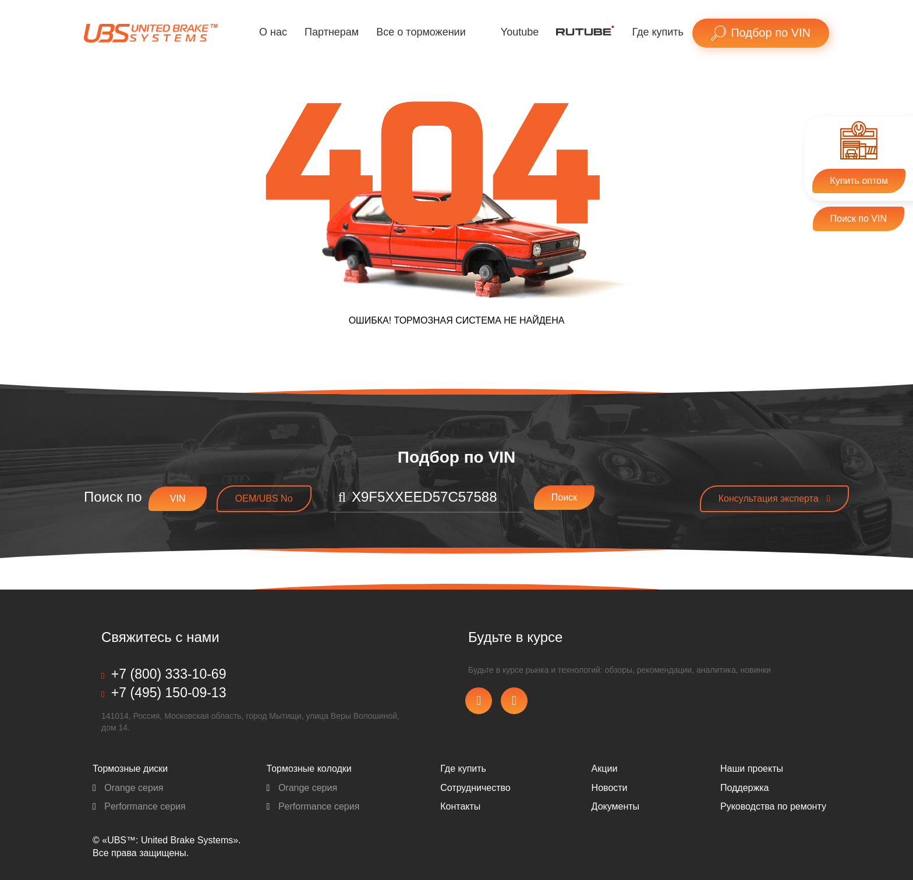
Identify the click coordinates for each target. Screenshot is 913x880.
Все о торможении (420, 32)
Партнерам (332, 32)
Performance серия (139, 806)
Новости (610, 788)
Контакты (460, 806)
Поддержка (744, 788)
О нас (273, 32)
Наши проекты (751, 768)
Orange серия (128, 788)
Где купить (658, 32)
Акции (605, 768)
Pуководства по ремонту (773, 806)
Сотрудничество (475, 788)
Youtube (520, 32)
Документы (615, 806)
